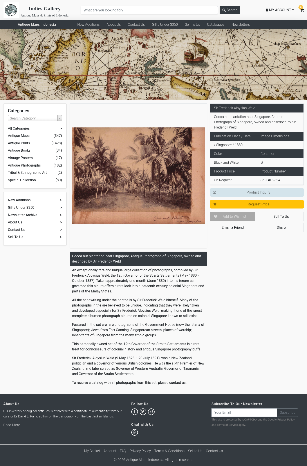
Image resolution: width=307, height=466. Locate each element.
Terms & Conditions (169, 451)
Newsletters (240, 24)
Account (110, 451)
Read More (11, 425)
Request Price (258, 204)
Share (281, 227)
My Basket (92, 451)
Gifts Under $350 (165, 24)
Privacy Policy (286, 419)
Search (229, 10)
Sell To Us (192, 24)
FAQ (123, 451)
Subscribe (287, 412)
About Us (114, 24)
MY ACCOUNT (278, 10)
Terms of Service (227, 424)
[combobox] (35, 118)
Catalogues (215, 24)
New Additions (88, 24)
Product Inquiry (258, 192)
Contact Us (136, 24)
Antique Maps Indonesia (37, 24)
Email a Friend (233, 227)
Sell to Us (195, 451)
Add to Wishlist (234, 216)
